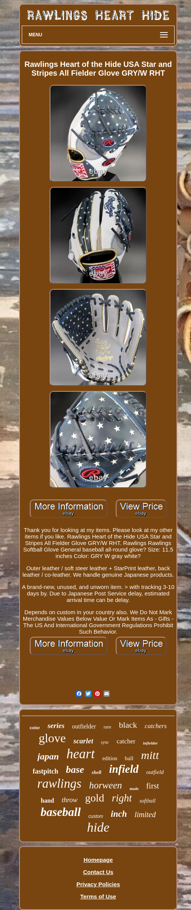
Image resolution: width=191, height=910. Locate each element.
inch (119, 814)
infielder (150, 743)
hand (47, 800)
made (133, 789)
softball (147, 801)
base (75, 769)
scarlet (83, 741)
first (152, 785)
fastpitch (45, 771)
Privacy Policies (98, 884)
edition (109, 758)
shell (96, 772)
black (128, 725)
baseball (60, 812)
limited (145, 814)
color (35, 727)
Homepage (98, 859)
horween (105, 785)
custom (95, 816)
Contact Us (98, 872)
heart (80, 753)
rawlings (59, 783)
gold (94, 798)
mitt (150, 755)
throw (70, 800)
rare (107, 727)
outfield (155, 772)
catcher (126, 741)
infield (123, 769)
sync (105, 742)
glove (52, 738)
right (122, 798)
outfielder (84, 726)
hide (98, 827)
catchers (156, 726)
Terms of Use (98, 896)
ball (129, 758)
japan (48, 756)
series (55, 726)
